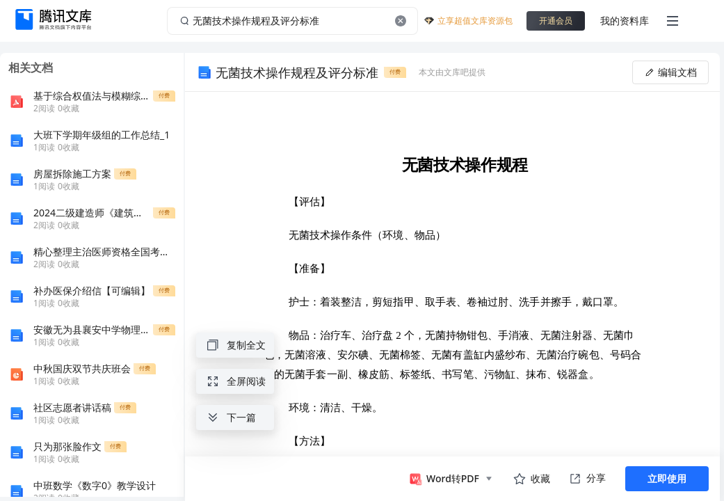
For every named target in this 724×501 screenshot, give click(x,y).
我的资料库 (624, 20)
